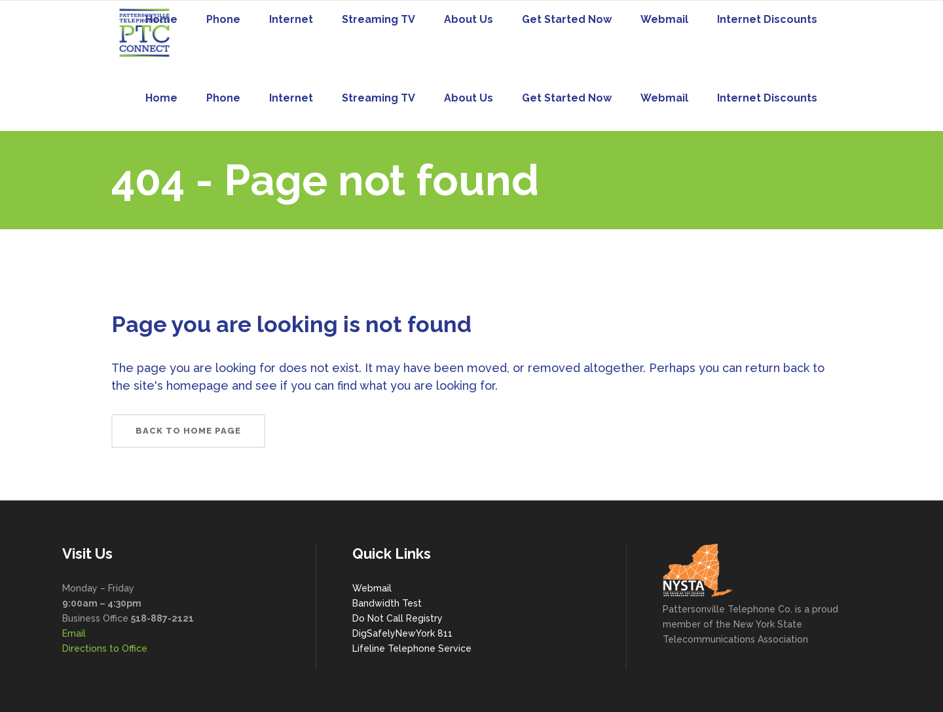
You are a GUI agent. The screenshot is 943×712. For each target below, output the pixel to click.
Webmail (372, 588)
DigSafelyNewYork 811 (402, 633)
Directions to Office (104, 648)
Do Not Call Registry (397, 618)
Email (74, 633)
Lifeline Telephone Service (412, 648)
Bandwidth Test (387, 603)
